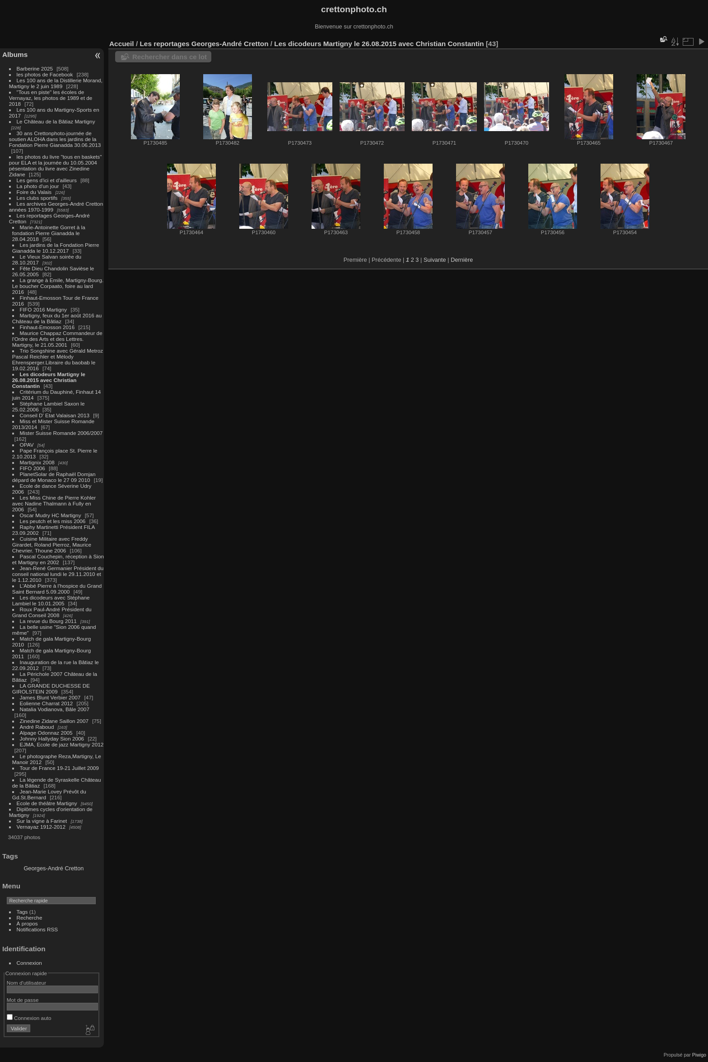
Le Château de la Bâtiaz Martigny (56, 121)
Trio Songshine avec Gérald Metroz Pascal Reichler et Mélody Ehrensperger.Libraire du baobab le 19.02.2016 (57, 359)
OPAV (27, 445)
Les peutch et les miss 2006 (53, 521)
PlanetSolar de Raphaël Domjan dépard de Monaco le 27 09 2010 (54, 477)
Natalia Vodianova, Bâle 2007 (54, 709)
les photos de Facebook (45, 74)
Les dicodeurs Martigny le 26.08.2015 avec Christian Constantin (48, 380)
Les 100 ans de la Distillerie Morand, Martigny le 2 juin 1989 (55, 83)
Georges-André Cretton (53, 868)
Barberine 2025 (35, 68)
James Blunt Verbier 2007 (50, 697)
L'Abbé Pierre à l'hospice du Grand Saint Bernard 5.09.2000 (57, 589)
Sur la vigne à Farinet (42, 821)
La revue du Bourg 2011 (48, 621)
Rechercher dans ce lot (169, 57)
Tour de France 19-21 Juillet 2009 (59, 768)
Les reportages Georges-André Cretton (204, 43)
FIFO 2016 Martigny (43, 309)
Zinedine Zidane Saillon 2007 (54, 721)
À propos (27, 923)
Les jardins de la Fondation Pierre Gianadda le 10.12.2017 (55, 248)
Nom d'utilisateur (26, 983)
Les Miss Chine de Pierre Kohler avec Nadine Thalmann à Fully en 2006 (54, 503)
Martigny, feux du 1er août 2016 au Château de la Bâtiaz (57, 318)
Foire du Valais (34, 192)
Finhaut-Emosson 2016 (47, 327)
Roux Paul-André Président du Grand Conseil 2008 (52, 612)
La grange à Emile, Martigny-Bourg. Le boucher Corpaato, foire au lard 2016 (58, 286)
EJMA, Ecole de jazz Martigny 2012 (62, 744)
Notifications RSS (37, 929)
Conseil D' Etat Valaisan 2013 (54, 415)
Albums (15, 54)
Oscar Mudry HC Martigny (50, 515)
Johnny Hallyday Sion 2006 (52, 738)
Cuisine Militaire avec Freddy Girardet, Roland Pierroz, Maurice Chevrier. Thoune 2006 (51, 544)
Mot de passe (23, 1000)
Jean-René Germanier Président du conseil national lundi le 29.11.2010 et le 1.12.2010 (58, 574)
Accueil (121, 43)
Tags (22, 912)
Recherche (29, 917)
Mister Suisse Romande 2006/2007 (61, 433)
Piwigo (699, 1054)
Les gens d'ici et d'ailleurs (47, 180)
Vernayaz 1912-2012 (41, 827)
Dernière (462, 259)
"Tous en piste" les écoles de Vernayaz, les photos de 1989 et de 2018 (50, 98)
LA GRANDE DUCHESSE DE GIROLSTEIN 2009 (51, 688)
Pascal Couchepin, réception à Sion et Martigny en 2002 (58, 559)
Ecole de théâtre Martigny (47, 803)
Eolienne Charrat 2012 (46, 703)
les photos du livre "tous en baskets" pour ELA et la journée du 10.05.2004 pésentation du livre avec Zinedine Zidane (55, 165)
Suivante (435, 259)
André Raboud (37, 727)
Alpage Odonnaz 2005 (46, 733)
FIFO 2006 (32, 468)
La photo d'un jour (38, 186)
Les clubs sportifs (37, 198)
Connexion (29, 963)
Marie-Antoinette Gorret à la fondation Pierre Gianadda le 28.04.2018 (48, 233)
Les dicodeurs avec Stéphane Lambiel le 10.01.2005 (51, 600)
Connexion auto (29, 1018)
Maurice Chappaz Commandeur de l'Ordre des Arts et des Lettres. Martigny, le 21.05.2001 (57, 339)
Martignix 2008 (37, 462)
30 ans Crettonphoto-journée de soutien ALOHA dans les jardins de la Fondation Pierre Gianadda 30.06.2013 (55, 139)
